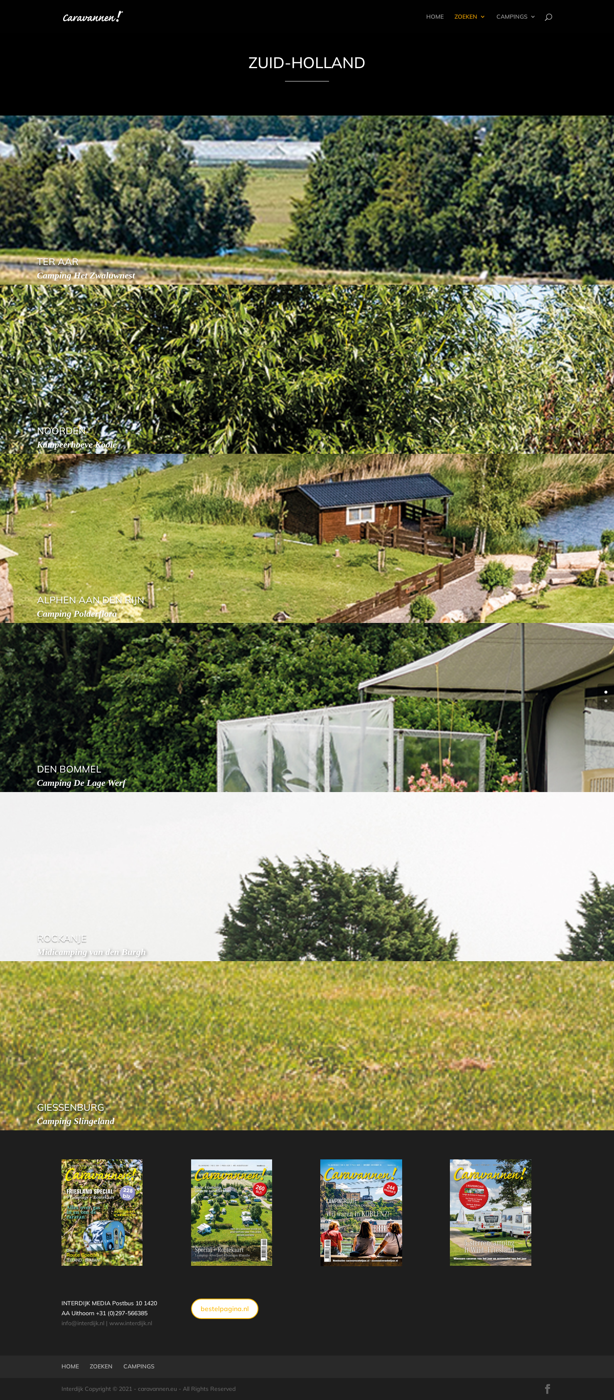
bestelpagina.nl (225, 1308)
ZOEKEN (465, 17)
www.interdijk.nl (130, 1323)
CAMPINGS (512, 17)
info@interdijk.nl (82, 1323)
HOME (435, 17)
